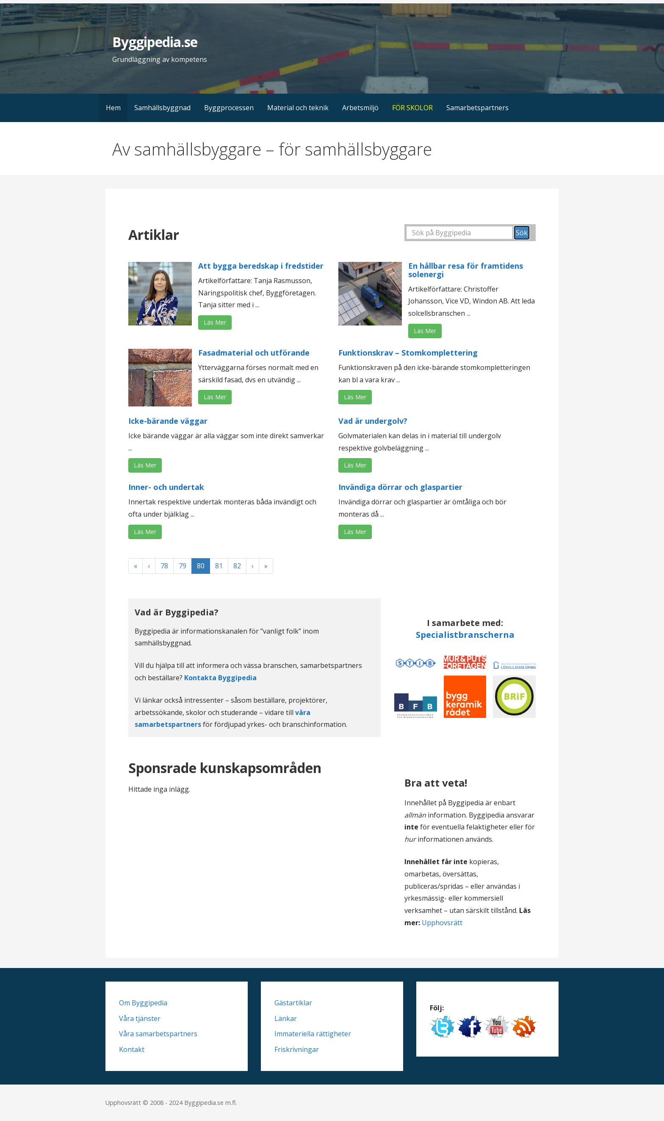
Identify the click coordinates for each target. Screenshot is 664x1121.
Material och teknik (298, 107)
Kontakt (131, 1049)
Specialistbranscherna (465, 634)
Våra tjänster (139, 1018)
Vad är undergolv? (372, 421)
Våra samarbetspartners (158, 1033)
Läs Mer (215, 322)
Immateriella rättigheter (312, 1033)
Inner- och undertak (166, 487)
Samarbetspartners (477, 107)
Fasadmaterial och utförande (254, 353)
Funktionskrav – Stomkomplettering (408, 353)
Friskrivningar (296, 1049)
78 (164, 565)
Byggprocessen (229, 107)
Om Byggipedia (143, 1002)
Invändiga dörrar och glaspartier (400, 487)
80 (201, 565)
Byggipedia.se (154, 42)
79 (182, 565)
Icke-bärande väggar (168, 421)
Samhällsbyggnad (162, 107)
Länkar (285, 1018)
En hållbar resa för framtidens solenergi (465, 270)
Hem (113, 107)
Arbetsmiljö (360, 107)
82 (237, 565)
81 (219, 565)
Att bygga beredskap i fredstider (261, 266)
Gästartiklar (293, 1002)
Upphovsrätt (442, 922)
